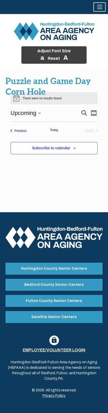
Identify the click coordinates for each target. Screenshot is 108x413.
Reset (54, 58)
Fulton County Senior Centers (54, 301)
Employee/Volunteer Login (54, 350)
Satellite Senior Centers (54, 317)
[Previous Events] (18, 131)
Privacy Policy (54, 396)
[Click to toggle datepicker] (25, 113)
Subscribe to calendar (51, 148)
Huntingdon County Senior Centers (54, 268)
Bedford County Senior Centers (54, 285)
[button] (99, 7)
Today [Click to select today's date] (54, 130)
